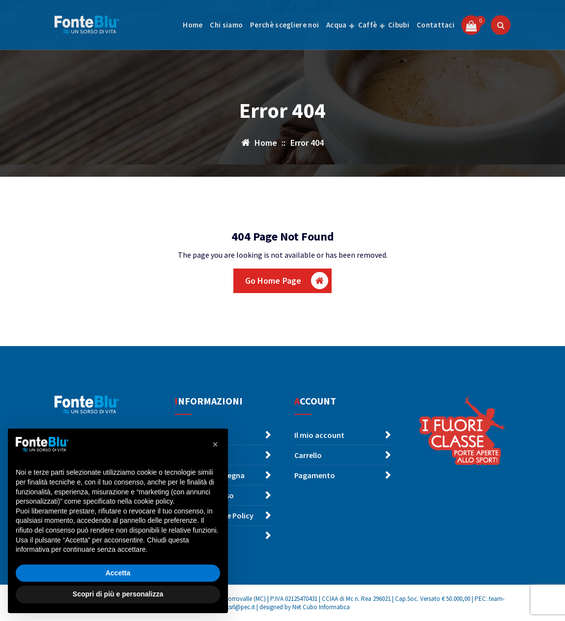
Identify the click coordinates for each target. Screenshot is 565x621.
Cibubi (398, 24)
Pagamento (314, 475)
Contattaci (435, 24)
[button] (215, 444)
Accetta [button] (118, 573)
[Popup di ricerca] (500, 25)
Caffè (367, 24)
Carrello (308, 455)
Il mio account (319, 435)
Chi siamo (226, 24)
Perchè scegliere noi (284, 24)
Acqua (336, 24)
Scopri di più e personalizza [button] (118, 594)
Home (192, 24)
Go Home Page (287, 280)
